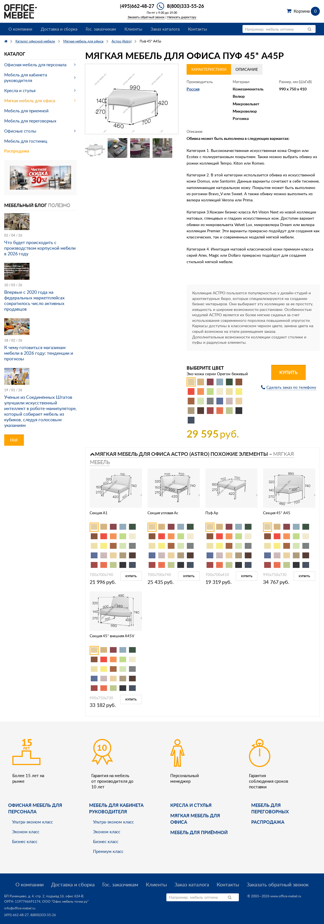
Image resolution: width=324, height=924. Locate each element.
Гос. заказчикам (101, 29)
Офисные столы (20, 131)
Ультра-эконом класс (32, 822)
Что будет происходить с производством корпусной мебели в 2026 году (40, 248)
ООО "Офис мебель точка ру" (65, 901)
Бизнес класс (24, 841)
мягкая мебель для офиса (195, 818)
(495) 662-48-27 (16, 914)
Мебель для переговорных (30, 121)
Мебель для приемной (26, 110)
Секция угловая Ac (163, 512)
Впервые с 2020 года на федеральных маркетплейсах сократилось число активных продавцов (34, 300)
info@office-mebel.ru (19, 908)
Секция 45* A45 (276, 512)
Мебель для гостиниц (25, 141)
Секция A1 (99, 512)
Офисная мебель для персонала (35, 64)
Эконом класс (25, 831)
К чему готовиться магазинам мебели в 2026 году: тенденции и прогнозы (38, 353)
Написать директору (181, 17)
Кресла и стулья (19, 90)
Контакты (197, 29)
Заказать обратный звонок (146, 17)
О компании (20, 29)
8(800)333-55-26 (185, 6)
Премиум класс (108, 851)
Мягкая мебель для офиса (29, 100)
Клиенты (133, 29)
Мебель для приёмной (199, 832)
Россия (193, 89)
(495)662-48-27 (137, 6)
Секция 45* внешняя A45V (112, 635)
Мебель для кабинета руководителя (25, 77)
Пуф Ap (211, 512)
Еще (14, 440)
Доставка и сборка (59, 29)
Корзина (307, 11)
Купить (288, 372)
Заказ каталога (165, 29)
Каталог (14, 54)
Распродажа (16, 151)
